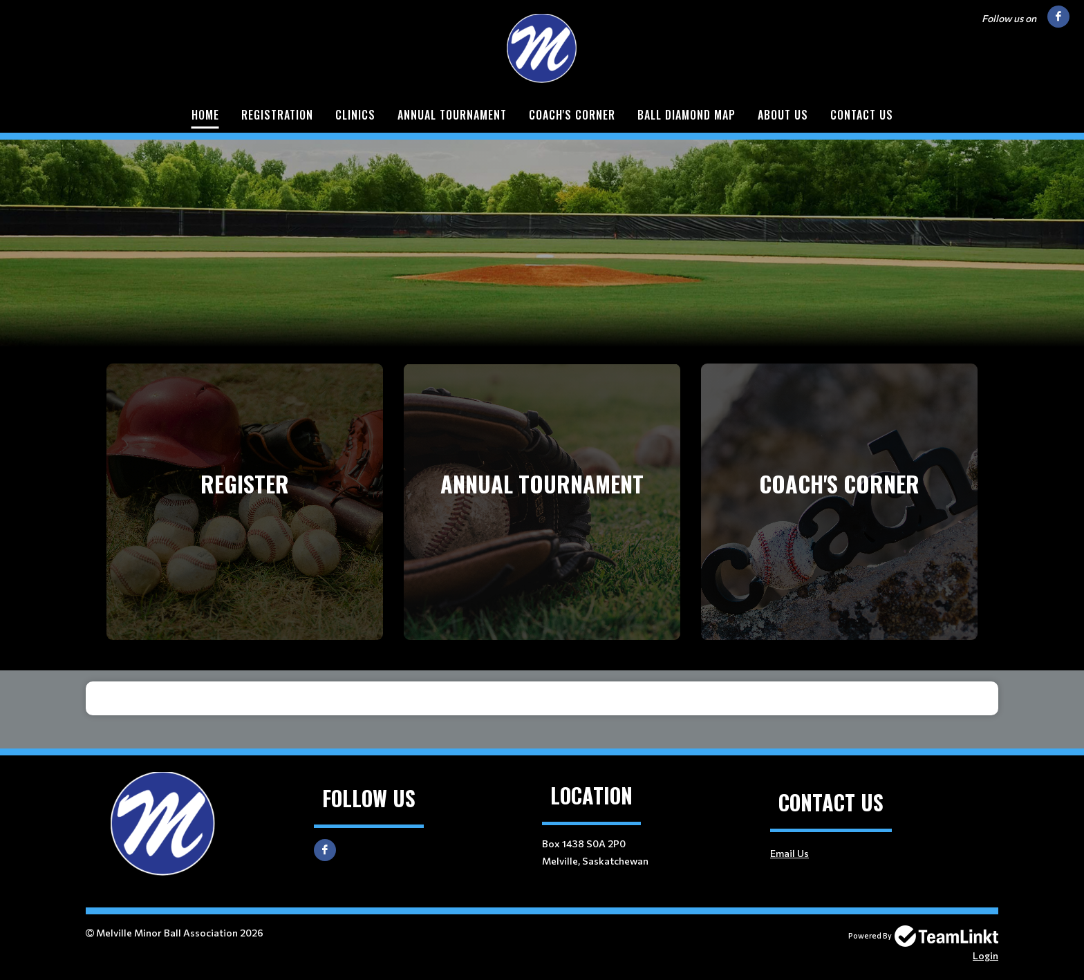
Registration (277, 114)
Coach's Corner (572, 114)
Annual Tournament (452, 114)
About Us (783, 114)
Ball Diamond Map (686, 114)
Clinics (355, 114)
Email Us (789, 853)
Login (985, 955)
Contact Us (861, 114)
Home (205, 114)
